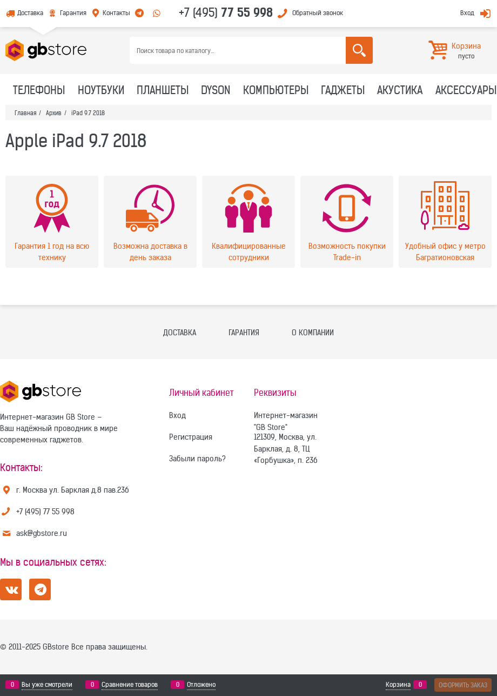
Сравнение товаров (130, 684)
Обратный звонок (317, 13)
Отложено (201, 684)
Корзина (398, 684)
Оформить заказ (463, 685)
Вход (467, 13)
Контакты (116, 13)
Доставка (30, 13)
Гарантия (73, 13)
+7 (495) (226, 12)
